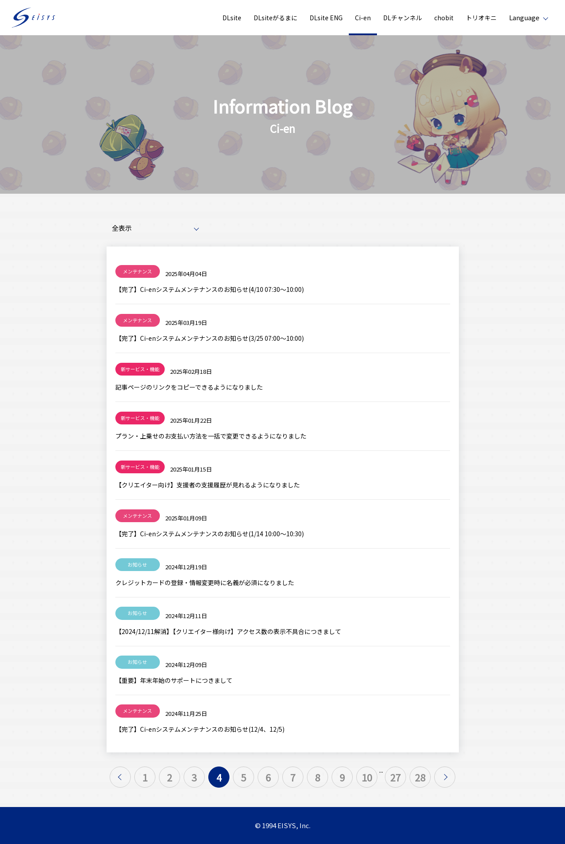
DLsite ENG (326, 17)
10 (367, 777)
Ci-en (363, 17)
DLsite (231, 17)
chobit (444, 17)
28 (420, 777)
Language (524, 17)
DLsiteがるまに (275, 17)
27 (395, 777)
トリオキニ (481, 17)
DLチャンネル (402, 17)
